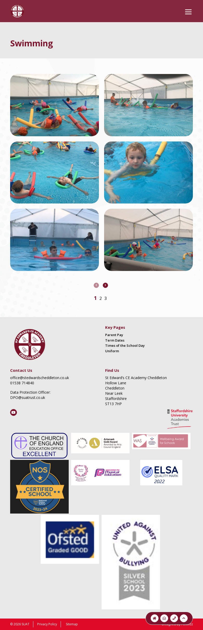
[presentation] (96, 285)
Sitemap (72, 624)
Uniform (112, 351)
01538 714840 (22, 382)
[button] (95, 297)
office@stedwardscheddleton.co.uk (39, 377)
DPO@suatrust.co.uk (27, 397)
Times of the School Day (125, 345)
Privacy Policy (47, 624)
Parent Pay (114, 334)
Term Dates (114, 340)
